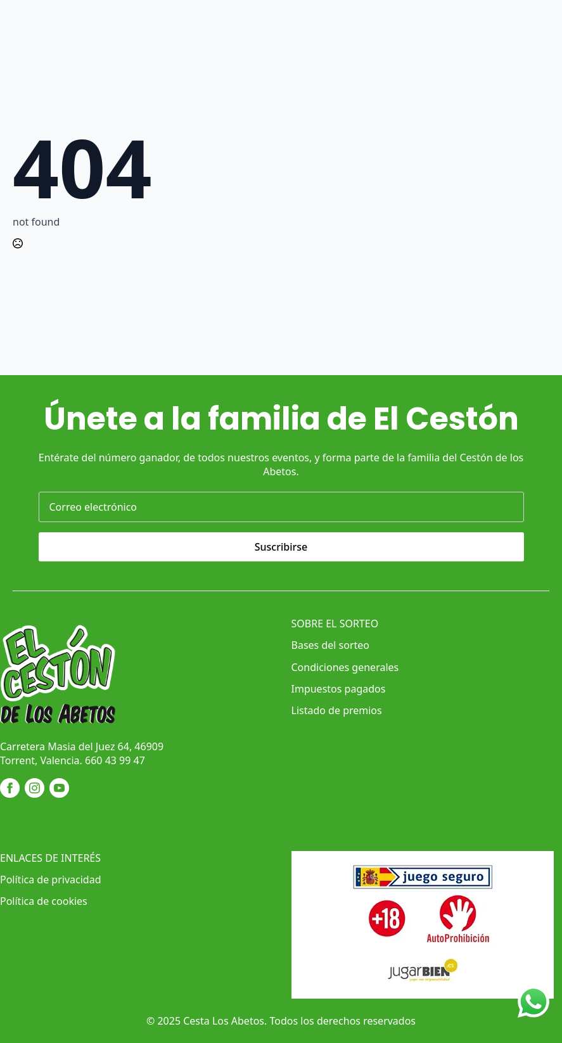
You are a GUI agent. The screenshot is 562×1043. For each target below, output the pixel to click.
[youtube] (59, 788)
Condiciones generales (345, 667)
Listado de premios (336, 710)
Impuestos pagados (338, 689)
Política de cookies (43, 901)
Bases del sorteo (330, 645)
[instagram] (34, 788)
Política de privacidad (50, 879)
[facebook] (10, 788)
